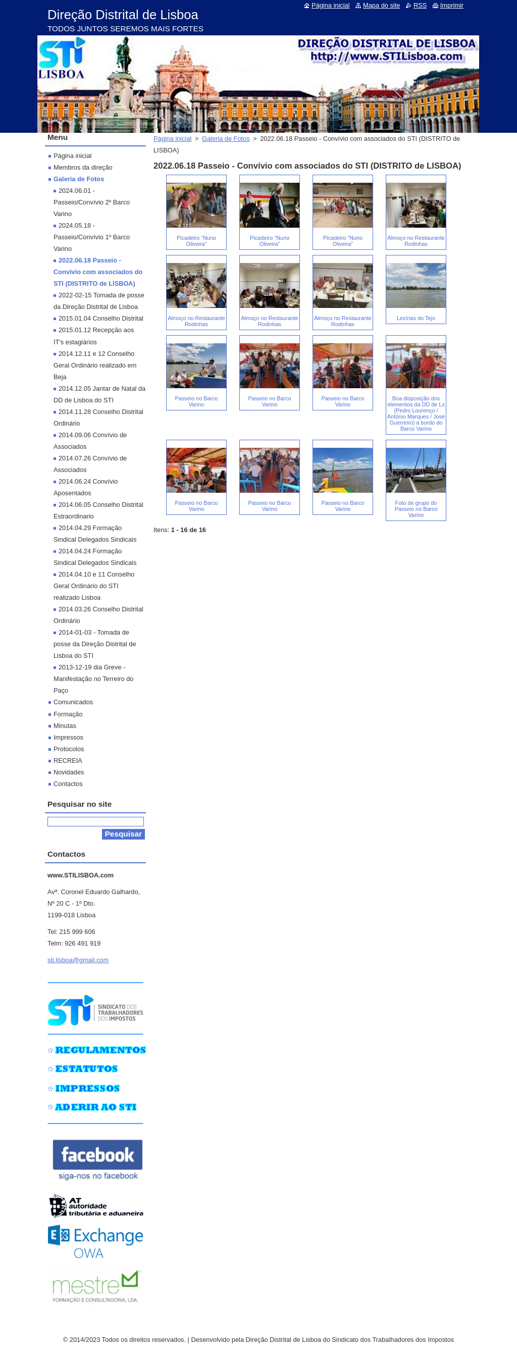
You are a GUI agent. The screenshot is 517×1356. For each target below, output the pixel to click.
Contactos (68, 784)
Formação (68, 714)
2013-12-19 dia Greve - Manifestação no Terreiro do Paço (93, 678)
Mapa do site (381, 5)
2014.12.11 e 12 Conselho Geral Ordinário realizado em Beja (95, 365)
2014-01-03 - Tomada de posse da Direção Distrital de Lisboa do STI (95, 644)
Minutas (65, 725)
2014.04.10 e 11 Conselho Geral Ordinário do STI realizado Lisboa (94, 585)
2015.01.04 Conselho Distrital (101, 318)
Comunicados (73, 702)
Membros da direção (83, 167)
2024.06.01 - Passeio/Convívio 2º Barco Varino (92, 202)
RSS (420, 5)
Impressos (68, 737)
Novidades (69, 772)
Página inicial (172, 138)
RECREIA (68, 760)
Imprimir (451, 5)
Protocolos (69, 749)
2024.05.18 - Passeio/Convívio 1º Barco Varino (92, 237)
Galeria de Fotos (226, 138)
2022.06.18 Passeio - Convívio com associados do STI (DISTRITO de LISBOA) (98, 271)
